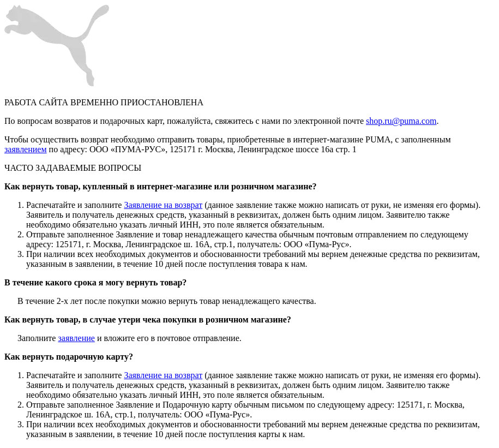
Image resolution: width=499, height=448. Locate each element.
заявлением (25, 149)
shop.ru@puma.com (401, 121)
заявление (76, 338)
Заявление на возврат (163, 205)
